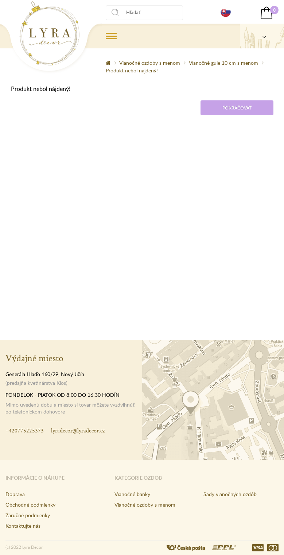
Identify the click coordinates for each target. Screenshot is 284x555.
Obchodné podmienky (30, 504)
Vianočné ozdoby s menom (149, 62)
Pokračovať (237, 108)
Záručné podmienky (27, 515)
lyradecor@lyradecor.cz (78, 430)
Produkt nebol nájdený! (132, 70)
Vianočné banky (132, 494)
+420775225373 (24, 430)
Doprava (15, 494)
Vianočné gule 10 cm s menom (223, 62)
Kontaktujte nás (22, 525)
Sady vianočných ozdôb (230, 494)
